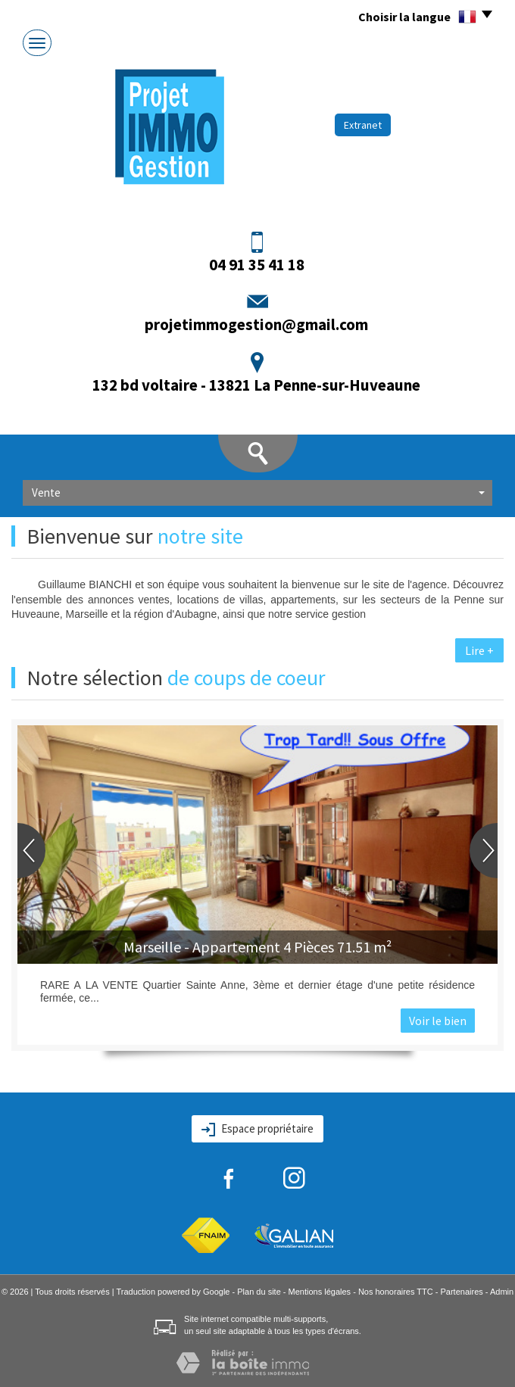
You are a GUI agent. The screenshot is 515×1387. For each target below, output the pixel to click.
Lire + (479, 650)
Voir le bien (438, 1020)
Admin (501, 1291)
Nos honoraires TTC (395, 1291)
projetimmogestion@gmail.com (256, 324)
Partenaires (462, 1291)
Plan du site (258, 1291)
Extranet (363, 125)
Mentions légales (320, 1291)
